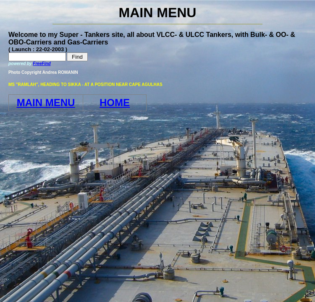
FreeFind (41, 63)
